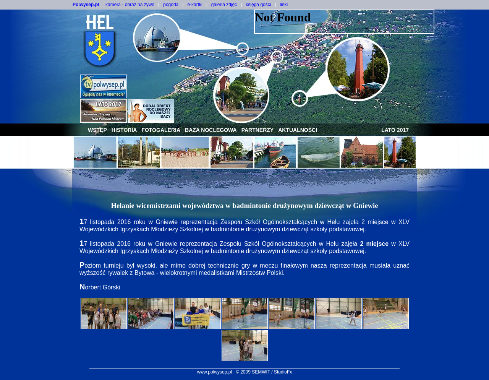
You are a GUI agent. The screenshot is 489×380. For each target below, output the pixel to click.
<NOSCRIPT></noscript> (344, 21)
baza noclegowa (211, 130)
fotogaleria (160, 130)
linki (284, 4)
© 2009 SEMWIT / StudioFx (264, 372)
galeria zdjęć (224, 4)
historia (124, 130)
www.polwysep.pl (214, 372)
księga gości (258, 4)
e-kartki (194, 4)
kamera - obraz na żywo (129, 4)
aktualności (297, 130)
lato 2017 (395, 130)
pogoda (170, 4)
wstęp (97, 130)
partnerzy (257, 130)
